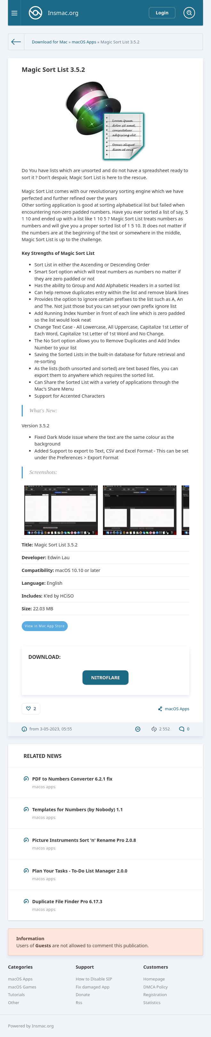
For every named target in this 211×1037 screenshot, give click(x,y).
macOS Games (22, 987)
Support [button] (85, 967)
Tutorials (16, 994)
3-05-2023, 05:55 (56, 729)
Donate (83, 994)
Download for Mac (49, 42)
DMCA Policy (155, 987)
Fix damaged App (93, 987)
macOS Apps (84, 42)
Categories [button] (20, 967)
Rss (79, 1002)
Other (13, 1002)
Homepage (154, 979)
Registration (155, 994)
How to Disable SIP (94, 979)
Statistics (151, 1002)
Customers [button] (155, 967)
